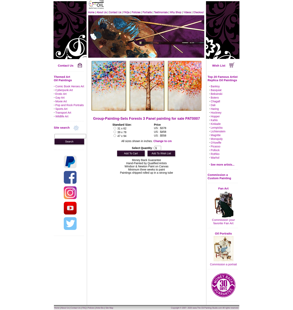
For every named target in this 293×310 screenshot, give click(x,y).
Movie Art (61, 101)
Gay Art (60, 97)
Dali (213, 105)
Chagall (215, 101)
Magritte (216, 135)
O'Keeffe (216, 142)
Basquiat (216, 90)
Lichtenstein (218, 131)
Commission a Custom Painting (219, 176)
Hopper (215, 116)
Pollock (215, 150)
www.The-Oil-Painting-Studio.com (207, 308)
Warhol (215, 157)
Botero (215, 97)
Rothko (215, 153)
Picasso (215, 146)
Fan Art (223, 188)
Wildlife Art (61, 116)
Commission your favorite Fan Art (223, 221)
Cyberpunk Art (64, 90)
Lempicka (217, 127)
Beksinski (216, 93)
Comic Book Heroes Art (69, 86)
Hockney (216, 112)
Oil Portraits (223, 233)
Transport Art (63, 112)
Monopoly (217, 138)
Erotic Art (61, 93)
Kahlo (214, 120)
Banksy (215, 86)
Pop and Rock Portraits (69, 105)
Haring (215, 108)
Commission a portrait (223, 264)
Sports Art (61, 108)
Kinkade (216, 123)
